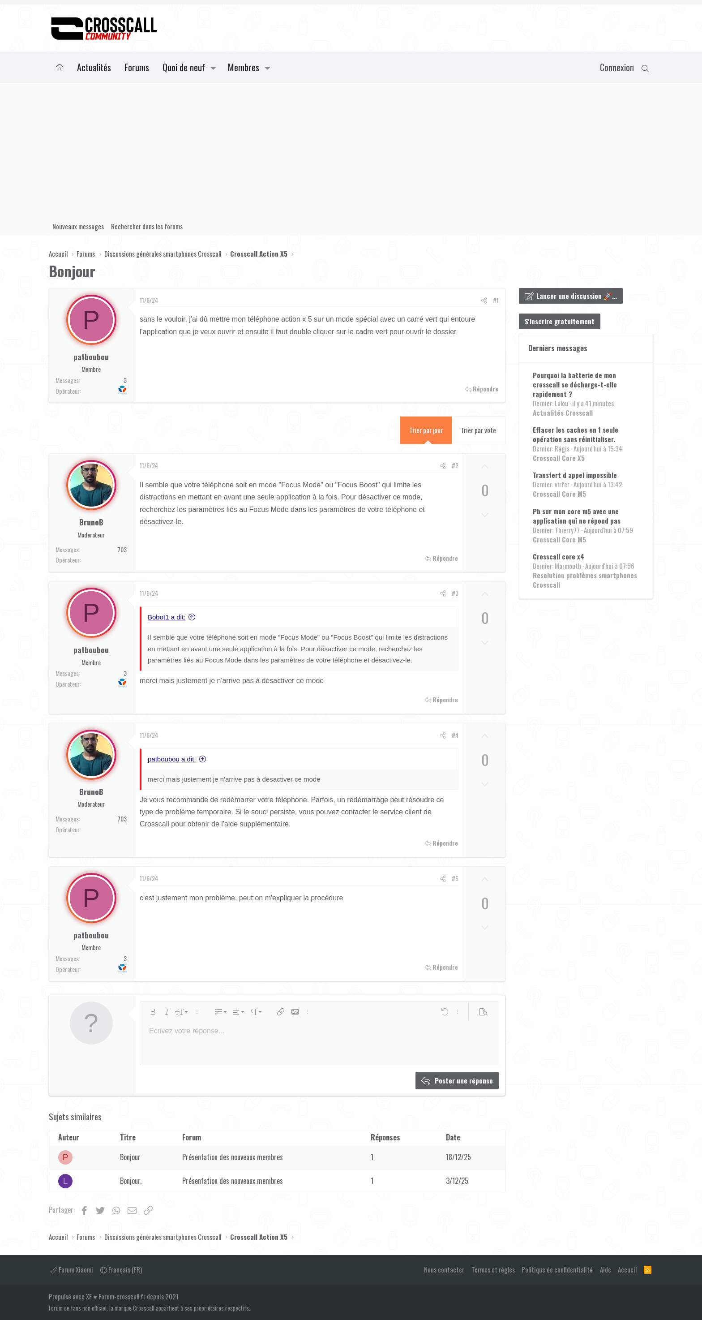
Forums (136, 67)
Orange (126, 824)
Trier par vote (478, 430)
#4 (455, 735)
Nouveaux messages (78, 226)
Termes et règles (493, 1269)
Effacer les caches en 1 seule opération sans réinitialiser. (575, 434)
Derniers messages (557, 348)
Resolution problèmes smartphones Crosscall (585, 579)
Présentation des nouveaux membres (232, 1157)
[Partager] (484, 300)
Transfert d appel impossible (575, 475)
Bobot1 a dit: (166, 617)
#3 (455, 593)
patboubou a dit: (172, 759)
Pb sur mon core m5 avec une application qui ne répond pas (577, 515)
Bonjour (130, 1157)
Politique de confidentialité (557, 1269)
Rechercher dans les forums (147, 226)
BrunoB (91, 522)
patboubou (91, 356)
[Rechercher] (645, 67)
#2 (455, 465)
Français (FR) (121, 1269)
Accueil (59, 67)
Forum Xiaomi (72, 1269)
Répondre (485, 388)
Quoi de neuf (184, 67)
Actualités (94, 67)
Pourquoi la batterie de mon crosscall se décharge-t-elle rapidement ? (575, 384)
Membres (243, 67)
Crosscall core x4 (558, 556)
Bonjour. (130, 1180)
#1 (496, 300)
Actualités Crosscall (563, 412)
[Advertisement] (351, 150)
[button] (213, 67)
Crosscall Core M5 (559, 494)
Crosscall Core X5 (559, 458)
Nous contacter (444, 1269)
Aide (605, 1269)
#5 (455, 878)
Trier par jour (426, 430)
